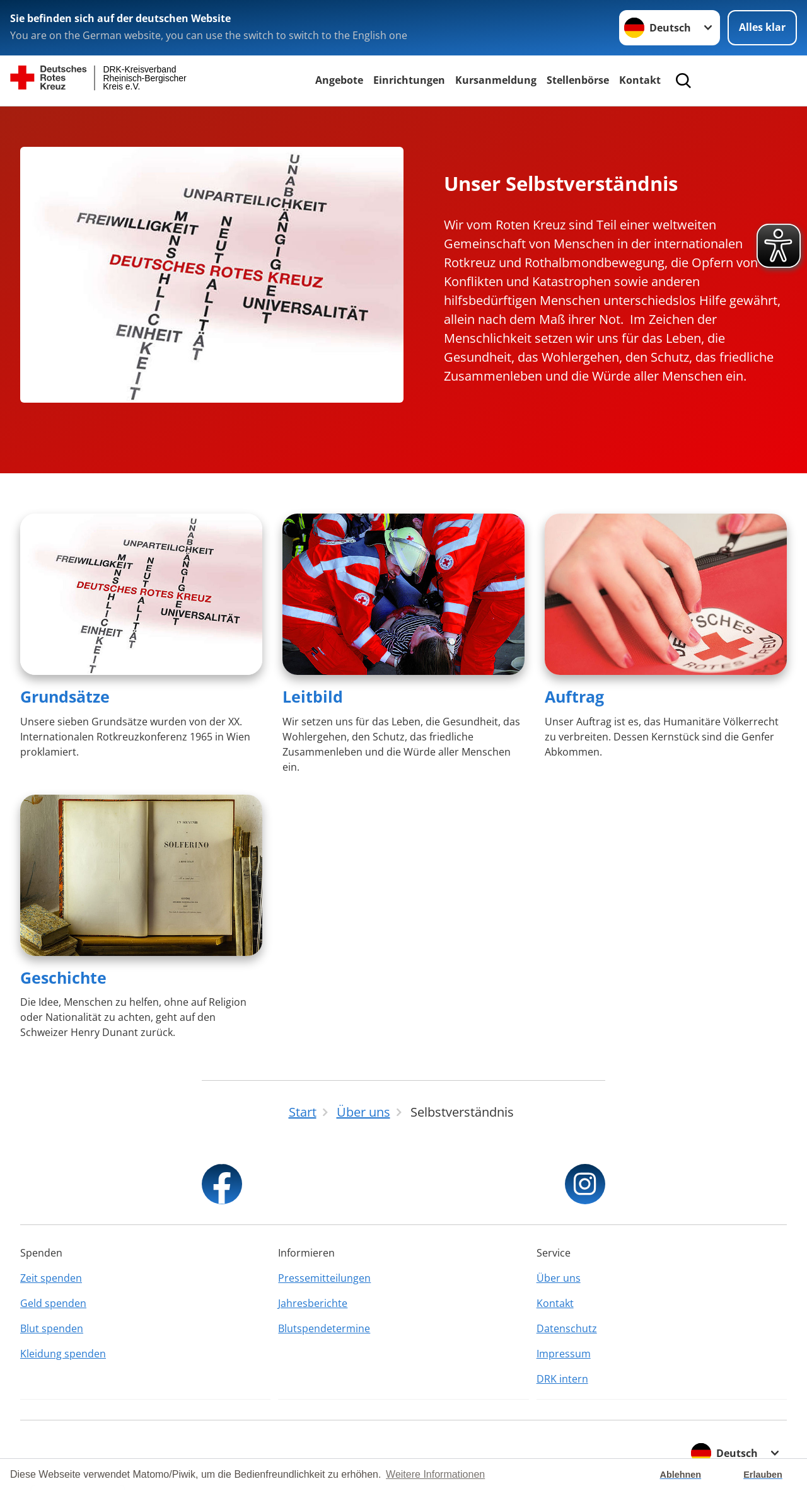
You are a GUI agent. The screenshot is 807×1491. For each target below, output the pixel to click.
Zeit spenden (51, 1278)
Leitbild (312, 696)
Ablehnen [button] (681, 1475)
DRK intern (562, 1379)
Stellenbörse (578, 80)
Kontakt (640, 80)
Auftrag (574, 696)
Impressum (564, 1354)
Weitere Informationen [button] (435, 1474)
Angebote (339, 80)
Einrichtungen (409, 80)
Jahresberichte (312, 1303)
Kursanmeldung (496, 80)
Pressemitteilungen (324, 1278)
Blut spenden (51, 1328)
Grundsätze (65, 696)
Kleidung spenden (63, 1354)
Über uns (559, 1278)
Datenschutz (567, 1328)
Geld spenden (53, 1303)
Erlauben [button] (762, 1475)
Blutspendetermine (324, 1328)
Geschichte (63, 977)
